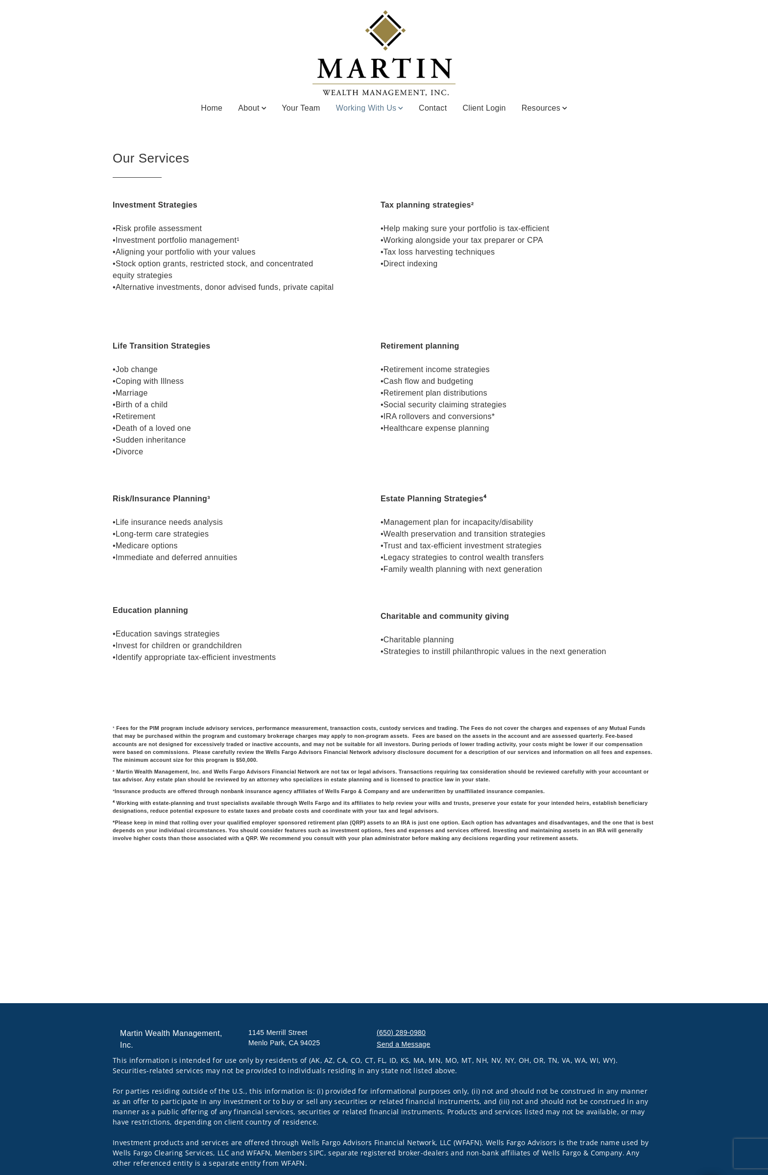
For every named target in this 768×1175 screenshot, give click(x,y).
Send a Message (404, 1044)
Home (211, 108)
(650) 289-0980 (401, 1032)
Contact (433, 108)
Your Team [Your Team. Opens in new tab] (301, 108)
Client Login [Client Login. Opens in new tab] (483, 108)
